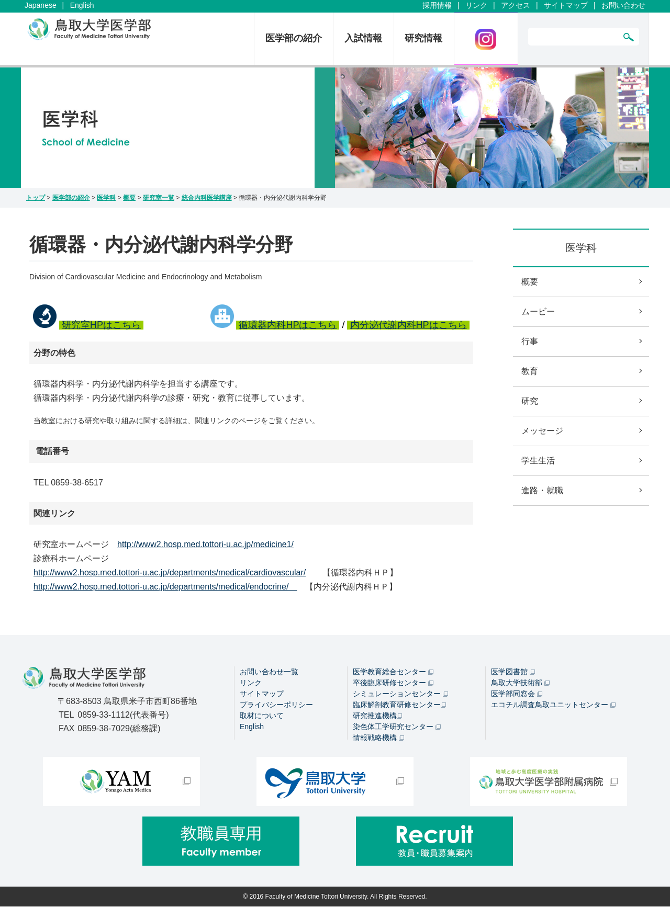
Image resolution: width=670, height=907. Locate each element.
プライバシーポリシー (276, 697)
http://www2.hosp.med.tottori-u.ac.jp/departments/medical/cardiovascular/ (170, 572)
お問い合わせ (623, 5)
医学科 (106, 197)
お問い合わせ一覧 (269, 664)
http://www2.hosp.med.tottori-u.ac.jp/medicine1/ (205, 544)
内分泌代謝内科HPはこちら (408, 325)
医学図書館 (513, 664)
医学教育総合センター (393, 664)
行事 (529, 341)
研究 (529, 400)
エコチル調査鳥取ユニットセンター (553, 697)
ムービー (538, 311)
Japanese (41, 5)
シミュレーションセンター (400, 686)
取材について (262, 708)
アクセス (515, 5)
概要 (129, 197)
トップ (35, 197)
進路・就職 (542, 490)
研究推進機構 (377, 708)
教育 (529, 371)
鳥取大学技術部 (520, 675)
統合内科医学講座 (207, 197)
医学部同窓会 (516, 686)
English (82, 5)
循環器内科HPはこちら (288, 325)
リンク (476, 5)
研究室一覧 (158, 197)
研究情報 (423, 38)
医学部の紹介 (293, 38)
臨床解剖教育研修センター (399, 697)
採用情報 (437, 5)
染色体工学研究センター (397, 719)
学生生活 (538, 460)
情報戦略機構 (378, 730)
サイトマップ (566, 5)
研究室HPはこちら (101, 325)
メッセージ (542, 430)
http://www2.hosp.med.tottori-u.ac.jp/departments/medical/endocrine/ (165, 586)
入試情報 (363, 38)
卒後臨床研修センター (393, 675)
